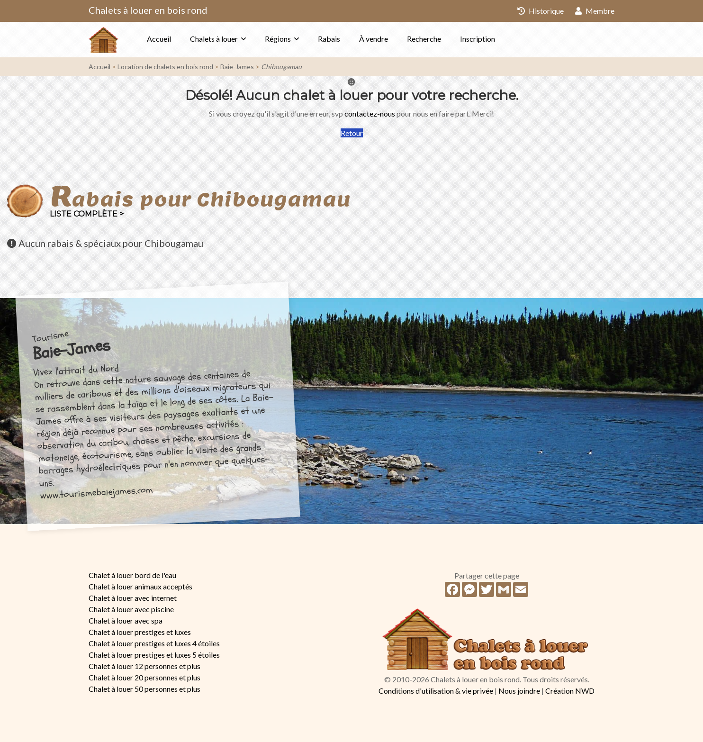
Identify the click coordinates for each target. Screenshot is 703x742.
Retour (352, 132)
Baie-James (237, 67)
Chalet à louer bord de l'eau (132, 574)
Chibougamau (281, 67)
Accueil (159, 38)
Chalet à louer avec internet (133, 597)
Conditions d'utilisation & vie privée (436, 690)
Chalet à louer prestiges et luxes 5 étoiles (154, 654)
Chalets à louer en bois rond (148, 10)
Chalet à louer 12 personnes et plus (144, 665)
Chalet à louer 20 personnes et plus (144, 677)
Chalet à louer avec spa (125, 620)
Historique (540, 10)
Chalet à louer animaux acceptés (140, 586)
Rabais (329, 38)
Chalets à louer (214, 38)
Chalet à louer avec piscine (131, 609)
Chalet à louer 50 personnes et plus (144, 688)
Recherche (424, 38)
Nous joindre (519, 690)
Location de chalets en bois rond (165, 67)
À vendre (373, 38)
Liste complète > (87, 213)
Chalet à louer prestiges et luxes (140, 631)
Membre (594, 10)
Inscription (477, 38)
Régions (278, 38)
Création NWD (570, 690)
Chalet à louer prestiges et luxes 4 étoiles (154, 643)
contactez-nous (369, 113)
